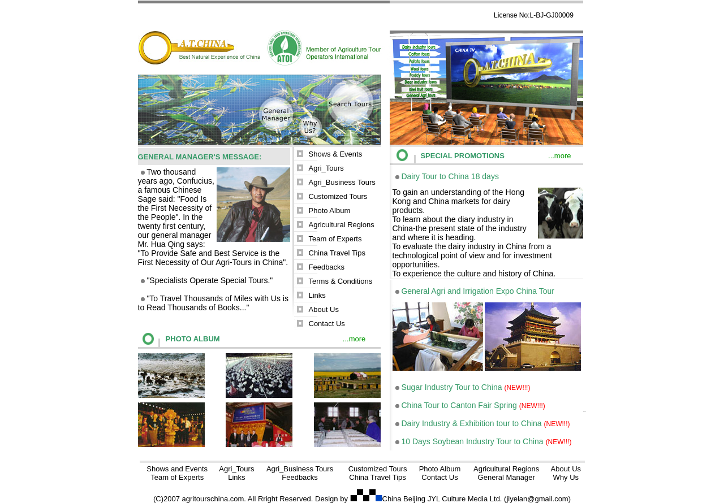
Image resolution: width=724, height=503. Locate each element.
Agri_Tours (326, 168)
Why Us (566, 477)
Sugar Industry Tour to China (452, 387)
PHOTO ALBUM (193, 339)
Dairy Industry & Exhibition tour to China (472, 423)
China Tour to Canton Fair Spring (458, 405)
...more (354, 339)
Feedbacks (327, 267)
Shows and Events (177, 469)
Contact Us (327, 323)
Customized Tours (338, 196)
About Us (324, 309)
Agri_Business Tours (342, 182)
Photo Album (330, 210)
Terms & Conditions (341, 281)
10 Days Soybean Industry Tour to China (473, 441)
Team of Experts (335, 239)
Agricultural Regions (341, 224)
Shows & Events (336, 154)
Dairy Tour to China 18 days (450, 176)
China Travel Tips (337, 253)
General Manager (506, 477)
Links (317, 295)
